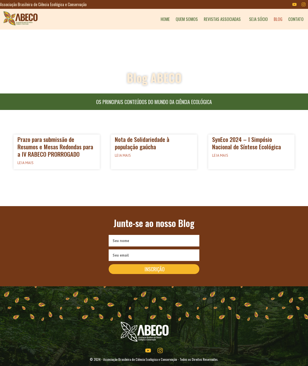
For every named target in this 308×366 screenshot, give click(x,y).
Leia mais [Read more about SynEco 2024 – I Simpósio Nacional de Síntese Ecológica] (220, 155)
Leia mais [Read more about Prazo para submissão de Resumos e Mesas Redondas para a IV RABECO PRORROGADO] (25, 162)
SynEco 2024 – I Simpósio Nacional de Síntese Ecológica (246, 143)
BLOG (278, 19)
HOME (165, 19)
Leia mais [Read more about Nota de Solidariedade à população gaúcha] (123, 155)
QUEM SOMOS (187, 19)
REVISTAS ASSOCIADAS (223, 19)
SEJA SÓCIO (258, 19)
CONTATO (296, 19)
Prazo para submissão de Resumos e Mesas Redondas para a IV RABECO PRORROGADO (55, 146)
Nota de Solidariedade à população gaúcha (142, 143)
